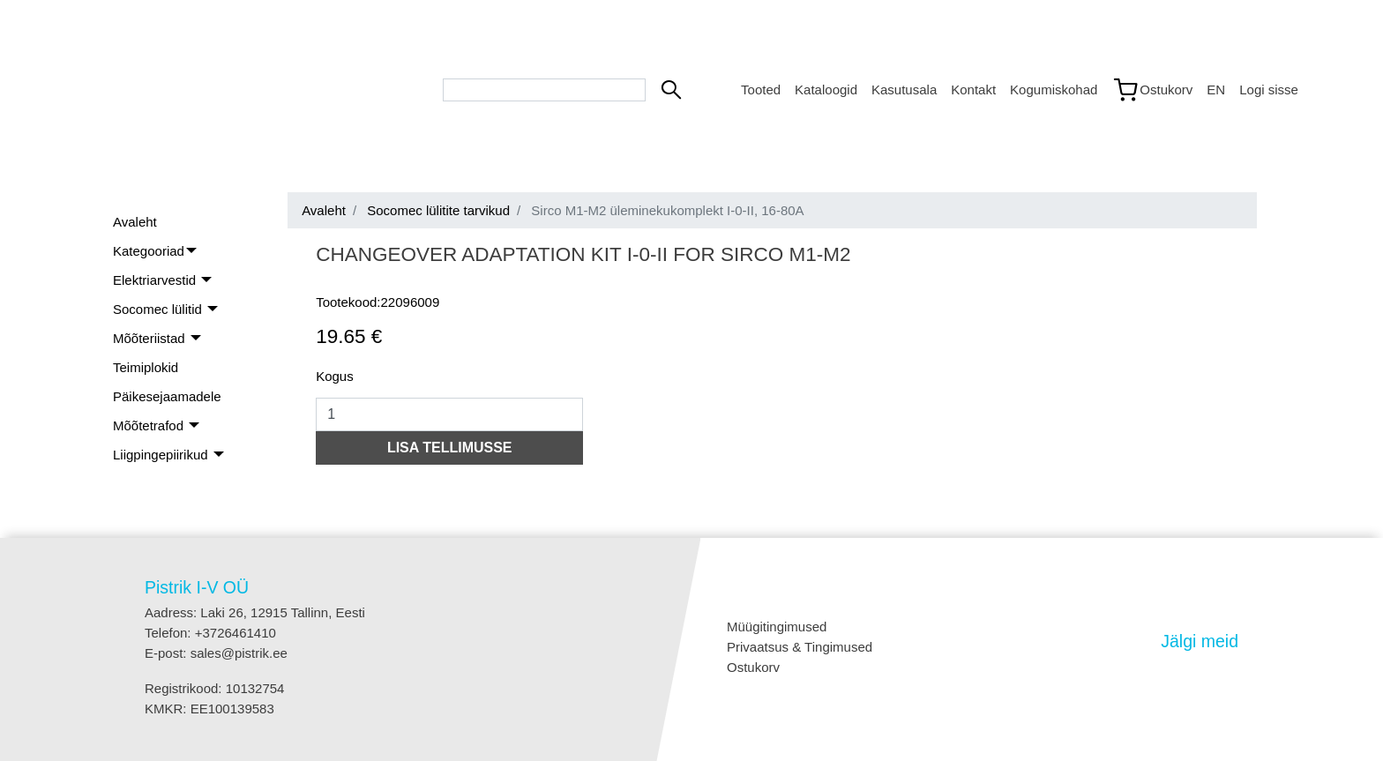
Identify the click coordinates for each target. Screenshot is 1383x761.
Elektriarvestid (156, 279)
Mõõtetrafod (150, 425)
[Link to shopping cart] (1151, 90)
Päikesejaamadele (167, 396)
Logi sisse (1268, 89)
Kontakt (973, 89)
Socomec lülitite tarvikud (438, 210)
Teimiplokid (145, 367)
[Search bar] (544, 89)
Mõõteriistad (151, 338)
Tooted (761, 89)
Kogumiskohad (1053, 89)
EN (1216, 89)
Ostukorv (753, 667)
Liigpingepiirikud (162, 454)
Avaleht (135, 221)
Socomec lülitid (159, 309)
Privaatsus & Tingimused (799, 646)
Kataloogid (826, 89)
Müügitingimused (776, 626)
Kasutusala (904, 89)
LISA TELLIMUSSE (449, 447)
